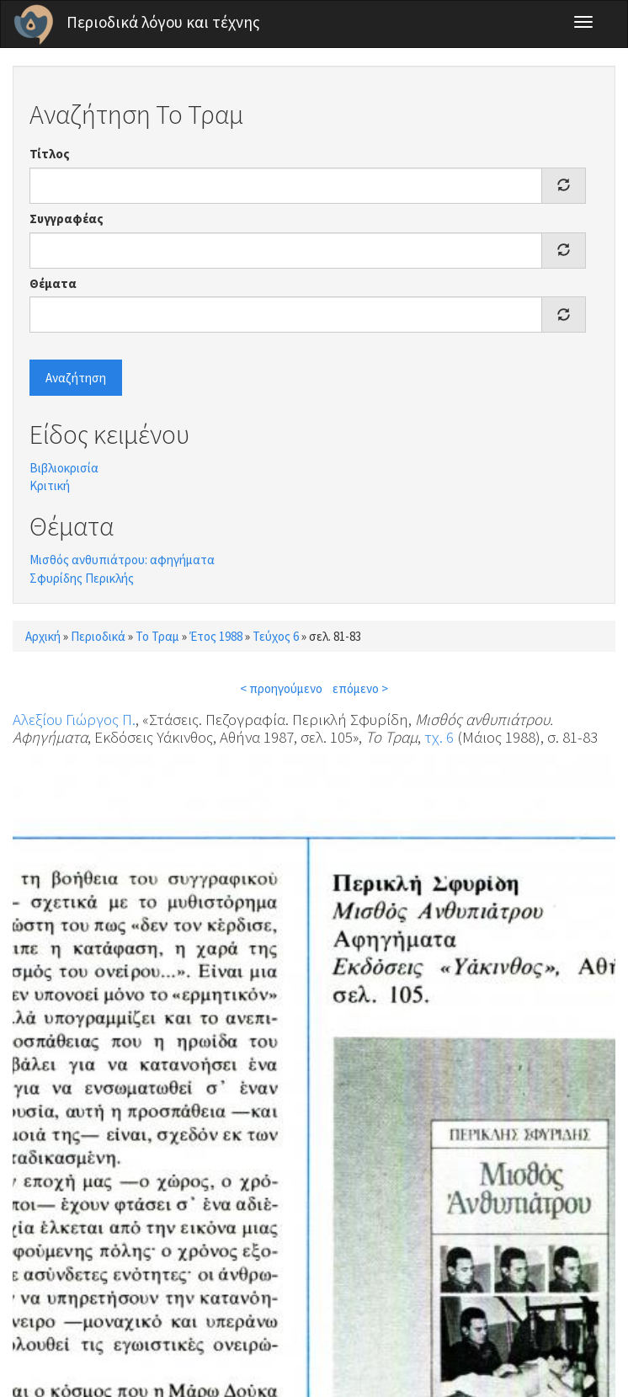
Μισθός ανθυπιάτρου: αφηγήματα (122, 560)
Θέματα (53, 283)
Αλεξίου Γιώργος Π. (74, 719)
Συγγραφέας (66, 219)
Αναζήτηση (75, 378)
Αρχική (43, 636)
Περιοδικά (98, 636)
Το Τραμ (157, 636)
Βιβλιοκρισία (63, 468)
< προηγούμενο (281, 688)
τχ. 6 (439, 737)
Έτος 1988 (215, 636)
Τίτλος (49, 154)
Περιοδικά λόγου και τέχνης (163, 22)
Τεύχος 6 (276, 636)
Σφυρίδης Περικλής (81, 578)
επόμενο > (360, 688)
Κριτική (49, 485)
